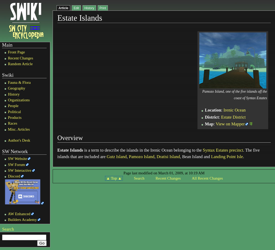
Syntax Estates (215, 150)
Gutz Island (117, 156)
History (14, 94)
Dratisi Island (168, 156)
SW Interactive (19, 170)
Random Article (20, 64)
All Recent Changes (207, 178)
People (13, 106)
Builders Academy (22, 220)
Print (103, 8)
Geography (16, 88)
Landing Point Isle (227, 156)
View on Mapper (230, 123)
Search (8, 229)
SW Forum (16, 165)
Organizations (19, 100)
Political (14, 112)
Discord (14, 176)
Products (14, 117)
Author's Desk (19, 140)
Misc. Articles (19, 129)
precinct (236, 150)
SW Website (17, 159)
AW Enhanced (19, 214)
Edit (76, 8)
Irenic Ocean (234, 110)
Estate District (233, 117)
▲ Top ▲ (114, 178)
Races (12, 123)
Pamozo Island (142, 156)
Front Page (16, 52)
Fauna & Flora (19, 82)
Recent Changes (20, 58)
